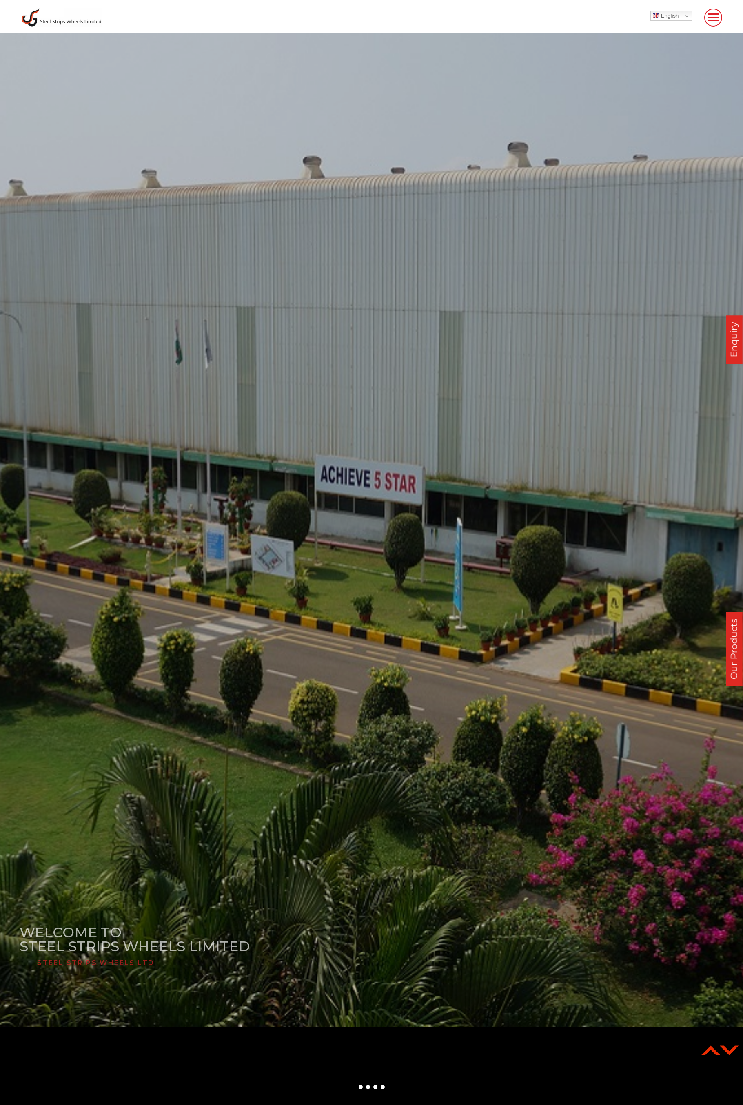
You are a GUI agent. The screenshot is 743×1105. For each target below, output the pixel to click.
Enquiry (734, 339)
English (666, 16)
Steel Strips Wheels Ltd (95, 963)
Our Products (734, 648)
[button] (361, 1087)
